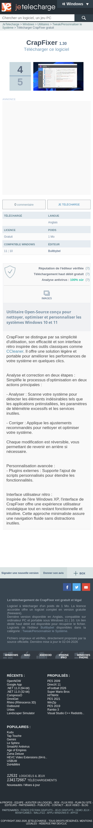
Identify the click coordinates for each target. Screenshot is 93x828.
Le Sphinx (13, 743)
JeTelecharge (10, 24)
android (45, 655)
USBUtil (12, 761)
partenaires (27, 805)
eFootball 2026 (56, 688)
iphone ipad (64, 656)
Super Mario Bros (58, 691)
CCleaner (14, 351)
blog (85, 805)
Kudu (10, 732)
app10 (74, 813)
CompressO (14, 695)
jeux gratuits (64, 810)
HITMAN (52, 695)
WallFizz (39, 813)
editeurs (11, 805)
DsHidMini (13, 764)
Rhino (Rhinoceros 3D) (21, 702)
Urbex (11, 709)
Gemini (11, 739)
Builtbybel (54, 251)
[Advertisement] (46, 148)
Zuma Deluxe (15, 753)
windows (11, 655)
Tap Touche (14, 736)
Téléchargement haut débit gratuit (62, 274)
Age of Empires (16, 750)
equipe (19, 802)
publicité (44, 805)
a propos (6, 802)
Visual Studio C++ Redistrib (65, 713)
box (56, 802)
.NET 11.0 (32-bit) (18, 691)
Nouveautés (14, 785)
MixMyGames (23, 813)
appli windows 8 (58, 813)
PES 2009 (53, 681)
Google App (14, 684)
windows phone (83, 656)
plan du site (83, 802)
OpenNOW (14, 681)
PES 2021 (53, 699)
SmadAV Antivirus (18, 746)
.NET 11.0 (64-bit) (18, 688)
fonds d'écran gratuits (37, 810)
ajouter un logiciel (38, 802)
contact (57, 805)
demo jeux (82, 810)
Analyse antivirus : (66, 280)
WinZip (51, 702)
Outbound (13, 706)
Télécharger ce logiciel (46, 49)
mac (27, 655)
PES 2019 (53, 706)
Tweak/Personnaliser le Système (44, 631)
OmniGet (12, 699)
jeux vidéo (72, 805)
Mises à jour (32, 785)
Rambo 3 (53, 709)
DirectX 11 (54, 684)
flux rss (67, 802)
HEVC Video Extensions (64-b (27, 757)
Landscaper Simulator (21, 713)
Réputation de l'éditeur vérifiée (64, 268)
